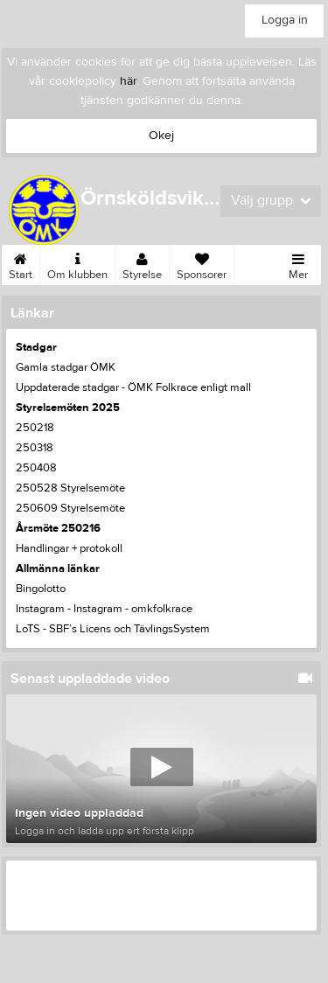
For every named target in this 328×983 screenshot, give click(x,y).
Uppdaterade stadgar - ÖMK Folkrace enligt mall (133, 387)
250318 (34, 448)
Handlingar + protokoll (69, 548)
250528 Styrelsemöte (70, 488)
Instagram (40, 609)
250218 (35, 428)
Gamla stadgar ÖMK (65, 367)
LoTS (28, 629)
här (128, 81)
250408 (36, 468)
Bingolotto (41, 589)
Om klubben (77, 263)
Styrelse (142, 263)
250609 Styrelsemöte (70, 508)
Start (20, 263)
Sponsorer (202, 263)
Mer (298, 263)
